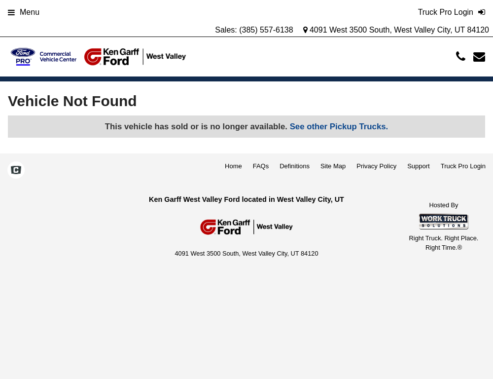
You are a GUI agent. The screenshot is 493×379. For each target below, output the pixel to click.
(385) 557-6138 (266, 30)
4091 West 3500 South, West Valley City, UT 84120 (396, 30)
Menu (23, 12)
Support (418, 166)
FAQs (261, 166)
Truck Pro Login (463, 166)
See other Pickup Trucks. (339, 126)
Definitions (295, 166)
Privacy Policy (376, 166)
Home (233, 166)
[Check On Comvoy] (16, 171)
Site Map (333, 166)
